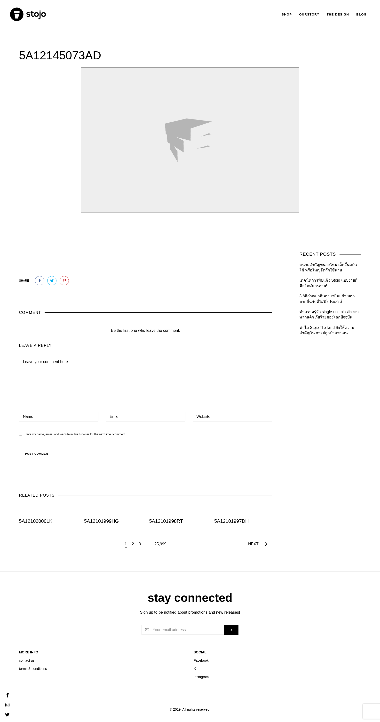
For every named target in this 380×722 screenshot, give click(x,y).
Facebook (201, 660)
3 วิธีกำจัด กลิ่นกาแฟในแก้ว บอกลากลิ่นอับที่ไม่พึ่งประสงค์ (327, 298)
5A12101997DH (231, 521)
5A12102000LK (35, 521)
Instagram (201, 677)
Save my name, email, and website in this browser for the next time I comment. (75, 434)
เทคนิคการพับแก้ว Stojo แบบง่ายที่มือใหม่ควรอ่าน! (328, 283)
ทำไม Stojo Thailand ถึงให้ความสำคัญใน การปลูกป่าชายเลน (327, 330)
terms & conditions (33, 669)
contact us (26, 660)
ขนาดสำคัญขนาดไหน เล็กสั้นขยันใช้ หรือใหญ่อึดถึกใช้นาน (328, 267)
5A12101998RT (166, 521)
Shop (287, 14)
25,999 (160, 544)
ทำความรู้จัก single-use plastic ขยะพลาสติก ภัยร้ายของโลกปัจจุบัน (330, 314)
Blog (361, 14)
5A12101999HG (101, 521)
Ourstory (309, 14)
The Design (338, 14)
